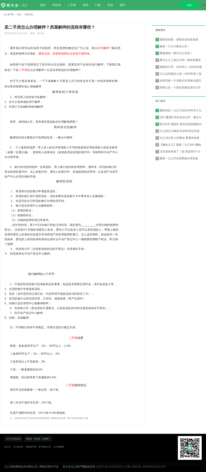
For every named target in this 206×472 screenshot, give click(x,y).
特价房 (57, 5)
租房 (85, 5)
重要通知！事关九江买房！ (174, 53)
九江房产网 (8, 14)
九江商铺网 (58, 447)
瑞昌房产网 (31, 447)
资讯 (110, 5)
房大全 (7, 447)
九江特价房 (18, 447)
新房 (43, 5)
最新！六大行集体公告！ (173, 46)
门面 (98, 5)
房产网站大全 (44, 447)
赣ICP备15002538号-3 (111, 466)
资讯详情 (29, 14)
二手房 (72, 5)
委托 (122, 5)
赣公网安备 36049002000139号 (146, 466)
